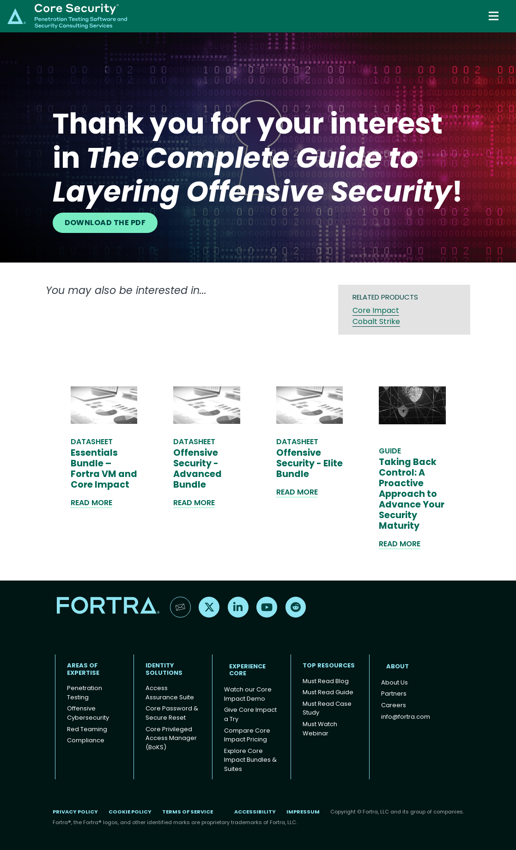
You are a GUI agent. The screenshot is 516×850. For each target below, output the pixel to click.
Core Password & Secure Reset (172, 713)
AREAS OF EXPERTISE (83, 669)
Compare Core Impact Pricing (247, 735)
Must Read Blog (326, 681)
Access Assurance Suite (170, 693)
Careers (393, 705)
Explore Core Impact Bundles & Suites (250, 759)
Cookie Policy (130, 811)
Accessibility (255, 811)
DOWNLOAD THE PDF (105, 222)
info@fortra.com (405, 716)
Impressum (303, 811)
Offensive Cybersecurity (88, 713)
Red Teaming (87, 729)
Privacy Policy (75, 811)
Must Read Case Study (327, 708)
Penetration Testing (84, 693)
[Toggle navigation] (494, 16)
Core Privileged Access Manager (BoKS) (171, 738)
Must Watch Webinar (320, 729)
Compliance (85, 740)
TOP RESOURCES (329, 665)
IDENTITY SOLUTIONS (164, 669)
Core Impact (375, 310)
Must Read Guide (328, 692)
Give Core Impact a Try (250, 714)
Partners (394, 693)
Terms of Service (187, 811)
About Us (394, 682)
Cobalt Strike (376, 321)
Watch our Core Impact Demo (248, 694)
